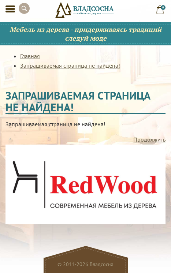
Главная (30, 56)
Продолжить (149, 139)
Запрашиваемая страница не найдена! (70, 65)
